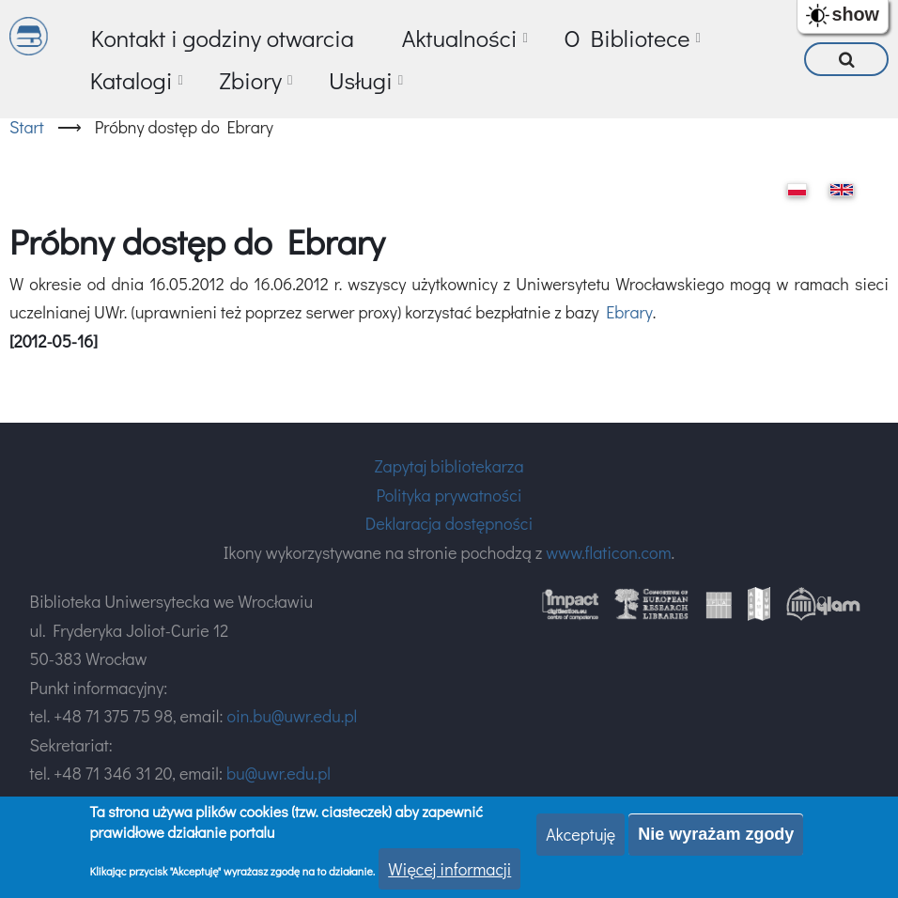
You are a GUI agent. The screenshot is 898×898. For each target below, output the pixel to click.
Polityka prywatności (448, 495)
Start (26, 127)
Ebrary (629, 312)
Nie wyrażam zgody (716, 834)
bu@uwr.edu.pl (278, 773)
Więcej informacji (449, 869)
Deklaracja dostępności (449, 523)
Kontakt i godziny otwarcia (222, 38)
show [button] (855, 14)
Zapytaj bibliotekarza (448, 466)
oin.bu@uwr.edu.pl (291, 715)
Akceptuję (580, 834)
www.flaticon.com (608, 552)
